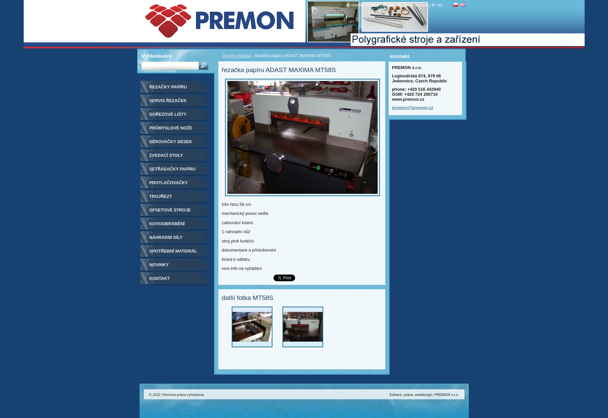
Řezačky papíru (168, 86)
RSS (440, 4)
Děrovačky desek (170, 141)
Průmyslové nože (170, 127)
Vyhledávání (156, 56)
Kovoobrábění (167, 223)
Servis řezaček (168, 100)
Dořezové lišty (168, 114)
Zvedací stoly (166, 155)
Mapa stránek (416, 4)
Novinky (159, 264)
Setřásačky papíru (172, 168)
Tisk (391, 4)
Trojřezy (160, 196)
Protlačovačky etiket (168, 185)
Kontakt (159, 278)
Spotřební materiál (173, 251)
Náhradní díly (166, 237)
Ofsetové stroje (170, 210)
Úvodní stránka (236, 55)
